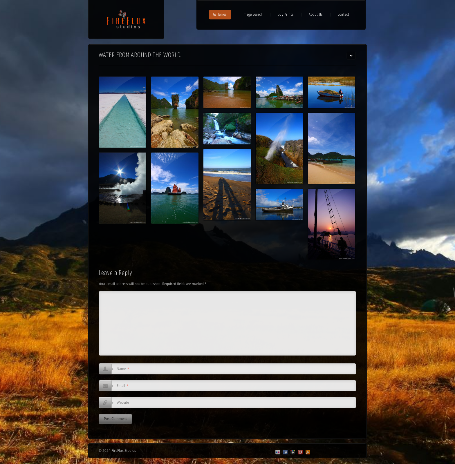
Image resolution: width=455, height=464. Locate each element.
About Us (316, 15)
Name (123, 369)
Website (123, 403)
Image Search (253, 15)
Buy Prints (286, 15)
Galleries (220, 15)
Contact (343, 15)
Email (122, 386)
